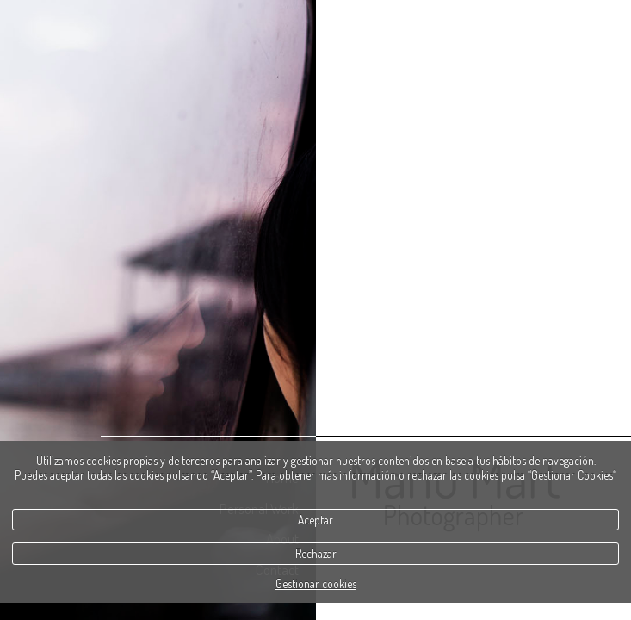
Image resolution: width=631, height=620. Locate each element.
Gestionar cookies (315, 583)
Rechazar (316, 553)
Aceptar (315, 519)
